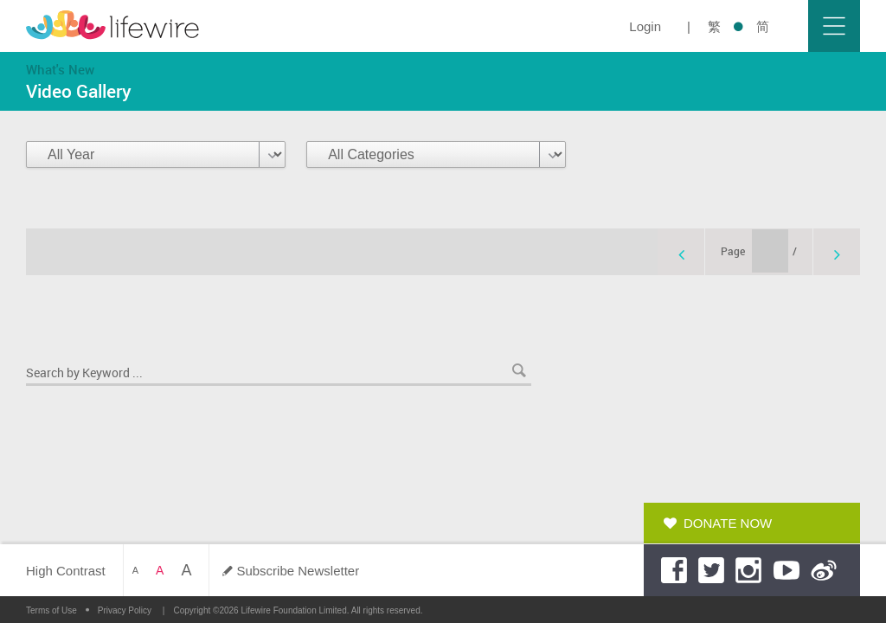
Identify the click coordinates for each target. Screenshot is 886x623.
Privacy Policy (124, 610)
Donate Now (728, 523)
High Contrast (66, 570)
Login (645, 26)
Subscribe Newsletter (297, 570)
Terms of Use (51, 610)
